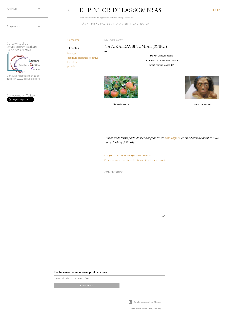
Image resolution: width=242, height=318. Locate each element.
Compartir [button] (73, 40)
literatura (72, 62)
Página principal (91, 23)
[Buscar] (217, 10)
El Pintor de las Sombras (120, 10)
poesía (71, 66)
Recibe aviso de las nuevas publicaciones (80, 272)
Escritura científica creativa (127, 23)
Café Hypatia (172, 138)
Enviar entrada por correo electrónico (135, 155)
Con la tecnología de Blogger (145, 302)
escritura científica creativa (82, 57)
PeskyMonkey (154, 308)
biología (71, 53)
